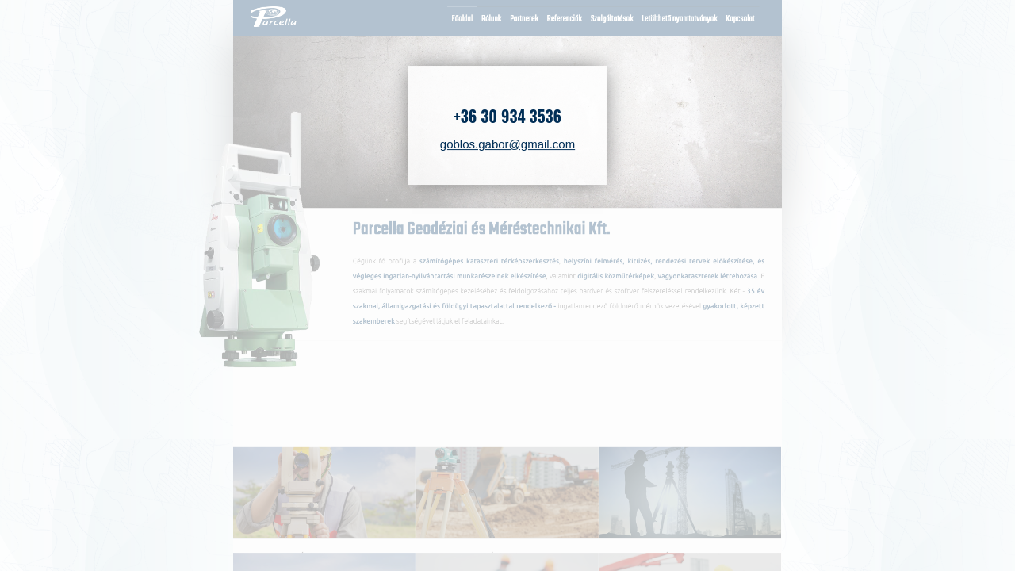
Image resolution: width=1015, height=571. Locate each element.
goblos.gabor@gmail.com (507, 144)
